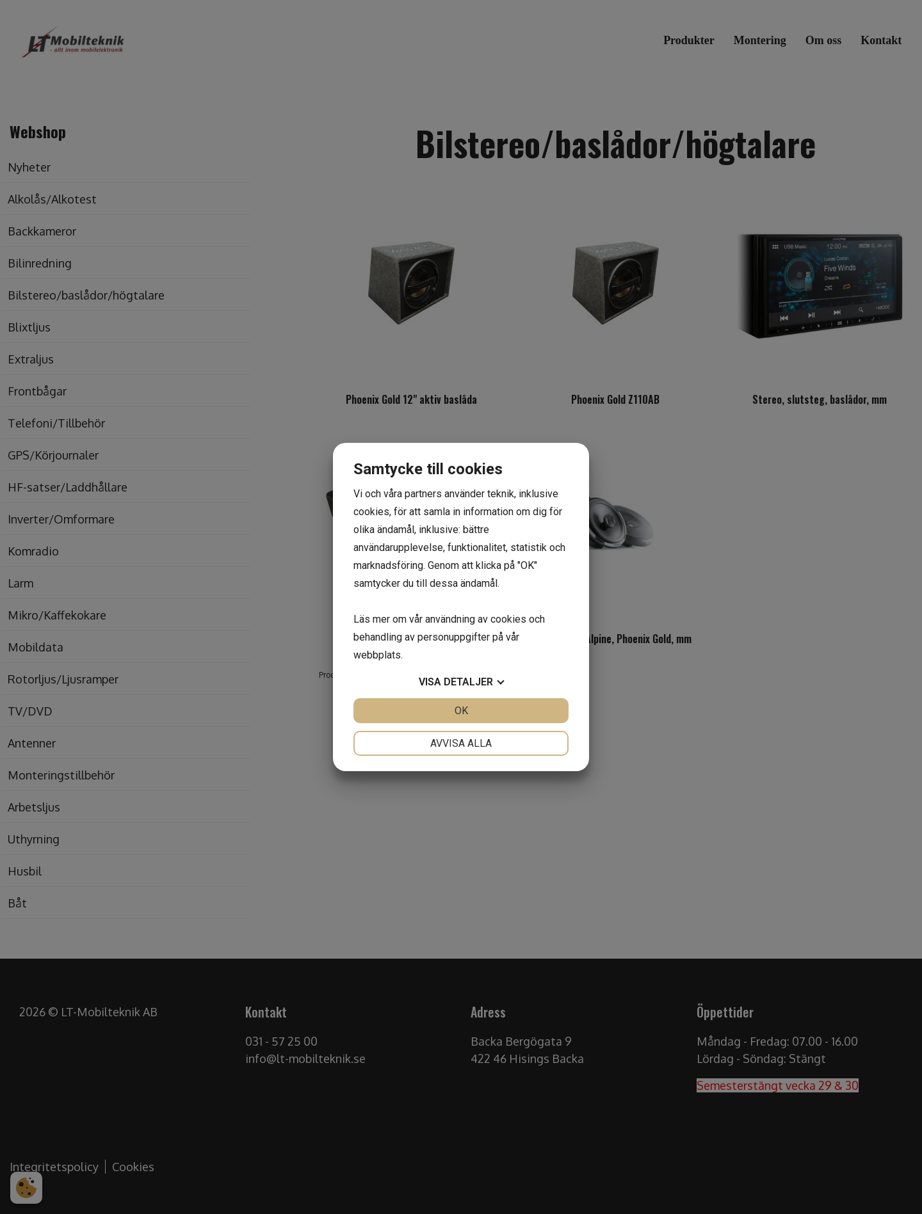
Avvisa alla (461, 743)
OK (461, 711)
